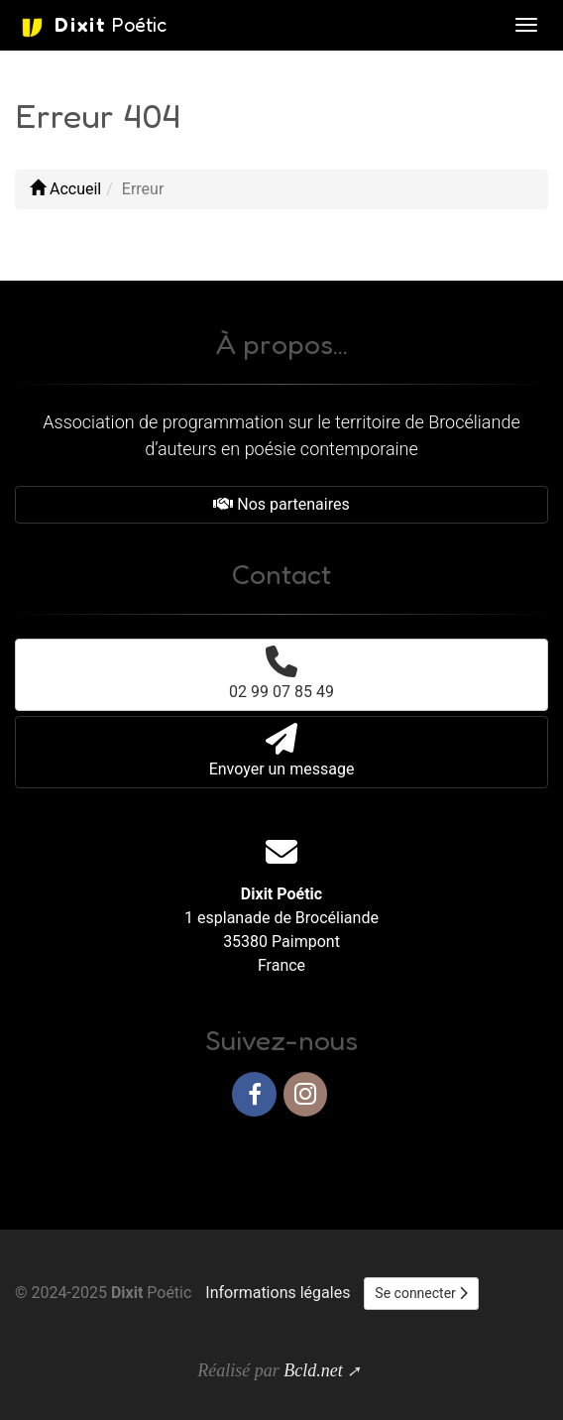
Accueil (65, 188)
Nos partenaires (281, 504)
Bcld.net (312, 1370)
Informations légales (277, 1292)
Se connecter (421, 1293)
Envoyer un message (282, 750)
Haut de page (491, 1157)
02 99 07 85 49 (281, 673)
